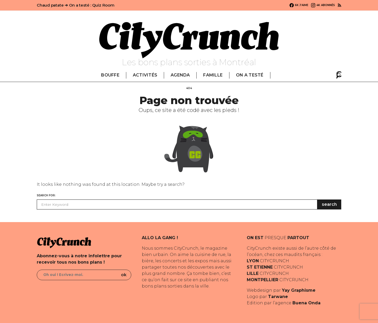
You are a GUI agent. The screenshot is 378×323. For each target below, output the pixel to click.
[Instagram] (323, 5)
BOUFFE (110, 75)
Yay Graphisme (299, 290)
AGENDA (180, 75)
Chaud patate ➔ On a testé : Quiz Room (75, 5)
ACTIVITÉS (145, 75)
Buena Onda (306, 302)
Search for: (46, 195)
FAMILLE (213, 75)
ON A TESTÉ (249, 75)
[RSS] (339, 5)
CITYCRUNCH (268, 260)
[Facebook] (299, 5)
